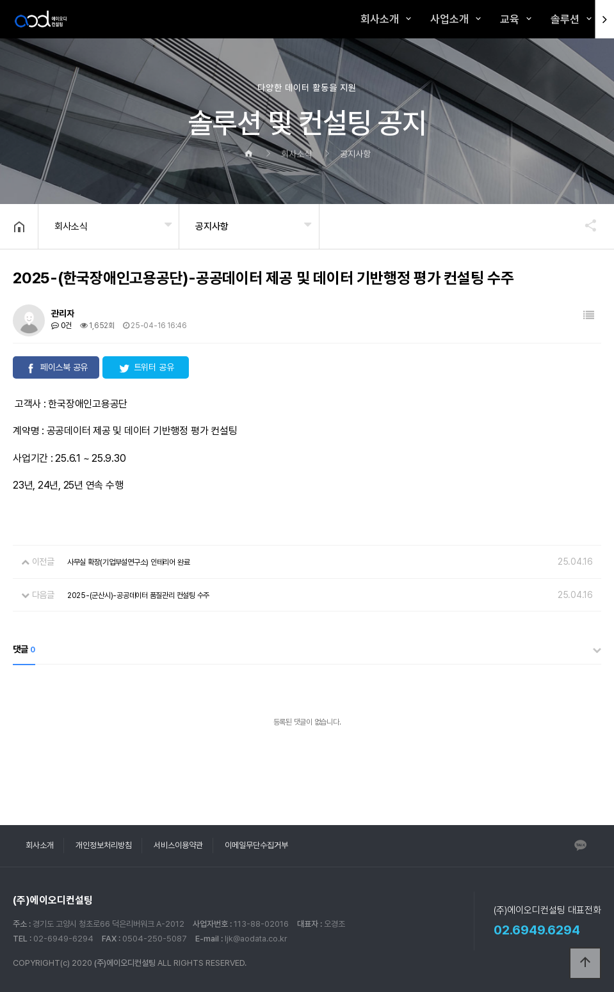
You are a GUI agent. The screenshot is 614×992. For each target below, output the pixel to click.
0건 (61, 325)
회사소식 (71, 226)
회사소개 (379, 19)
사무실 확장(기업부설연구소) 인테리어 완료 (128, 562)
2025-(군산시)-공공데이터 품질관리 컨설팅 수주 (138, 595)
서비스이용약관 (178, 845)
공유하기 (584, 225)
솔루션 (565, 19)
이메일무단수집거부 (256, 845)
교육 (509, 19)
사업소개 (449, 19)
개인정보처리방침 (104, 845)
